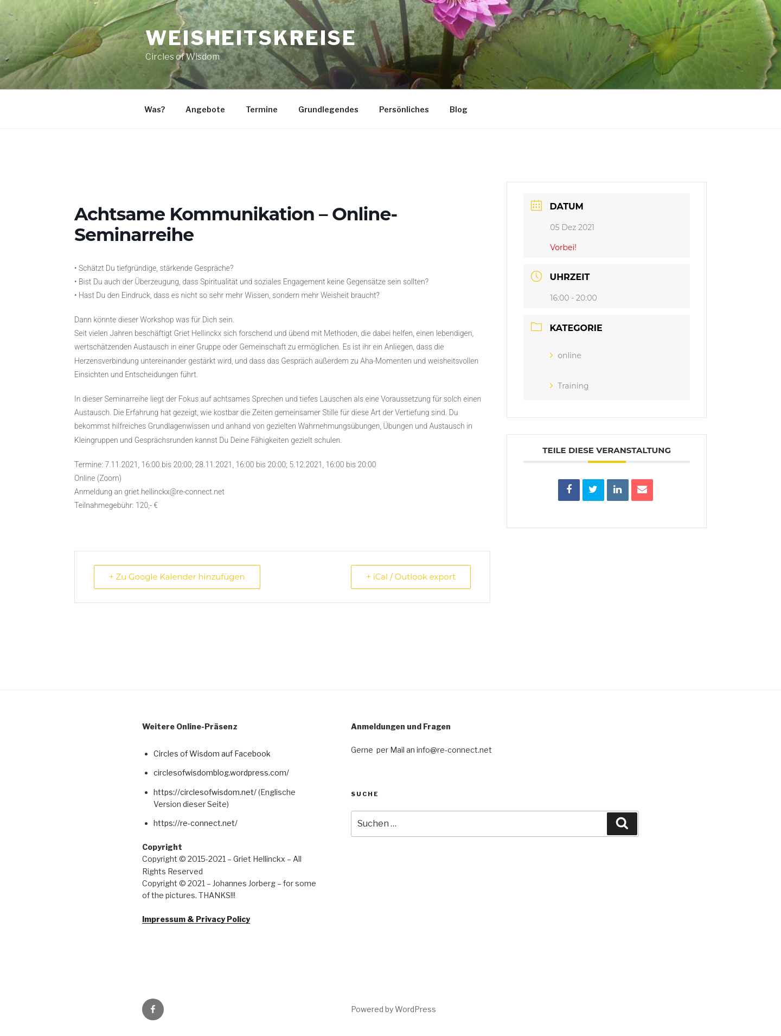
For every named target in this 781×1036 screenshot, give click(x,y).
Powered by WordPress (393, 1009)
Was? (154, 109)
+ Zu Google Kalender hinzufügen (178, 576)
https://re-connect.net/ (195, 823)
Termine (262, 109)
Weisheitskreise (251, 38)
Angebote (205, 109)
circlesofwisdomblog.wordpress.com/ (221, 772)
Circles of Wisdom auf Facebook (212, 753)
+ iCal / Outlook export (410, 576)
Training (569, 386)
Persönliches (404, 109)
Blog (459, 109)
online (565, 355)
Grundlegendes (328, 109)
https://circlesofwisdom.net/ (205, 792)
